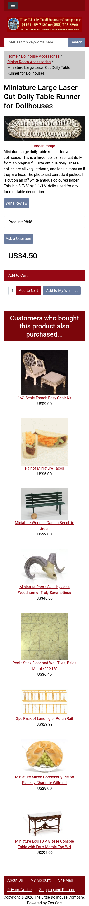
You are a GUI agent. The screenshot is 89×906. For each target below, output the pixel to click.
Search (76, 42)
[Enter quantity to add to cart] (12, 290)
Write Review (16, 203)
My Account (40, 880)
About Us (15, 880)
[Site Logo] (44, 24)
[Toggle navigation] (13, 5)
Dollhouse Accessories (40, 56)
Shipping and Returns (57, 889)
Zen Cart (54, 903)
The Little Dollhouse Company (59, 897)
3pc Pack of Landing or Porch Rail (44, 718)
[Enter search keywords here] (36, 42)
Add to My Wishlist (62, 290)
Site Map (65, 880)
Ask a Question (18, 238)
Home (12, 56)
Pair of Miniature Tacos (44, 468)
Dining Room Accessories (29, 62)
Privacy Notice (19, 889)
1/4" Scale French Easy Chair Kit (44, 398)
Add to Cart (28, 290)
